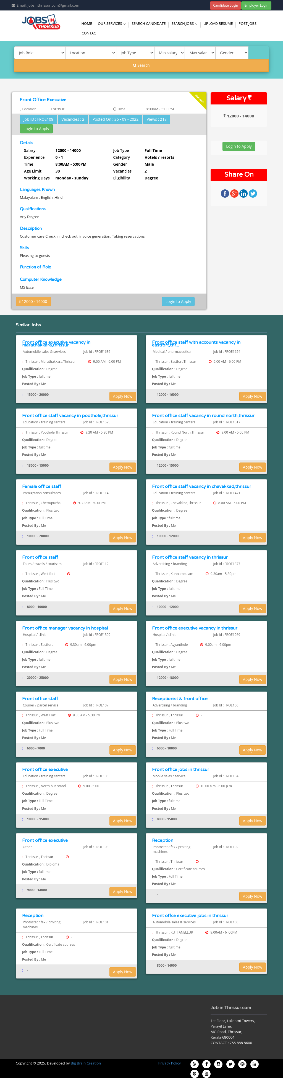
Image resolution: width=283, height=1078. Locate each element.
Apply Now (122, 396)
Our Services (113, 23)
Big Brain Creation (86, 1063)
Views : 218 (157, 119)
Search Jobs (185, 23)
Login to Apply (36, 128)
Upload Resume (218, 23)
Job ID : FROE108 (38, 119)
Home (87, 23)
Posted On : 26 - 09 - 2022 (116, 119)
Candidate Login (225, 5)
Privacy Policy (169, 1063)
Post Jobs (247, 23)
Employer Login (256, 5)
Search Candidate (149, 23)
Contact (90, 33)
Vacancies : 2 (72, 119)
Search (141, 65)
